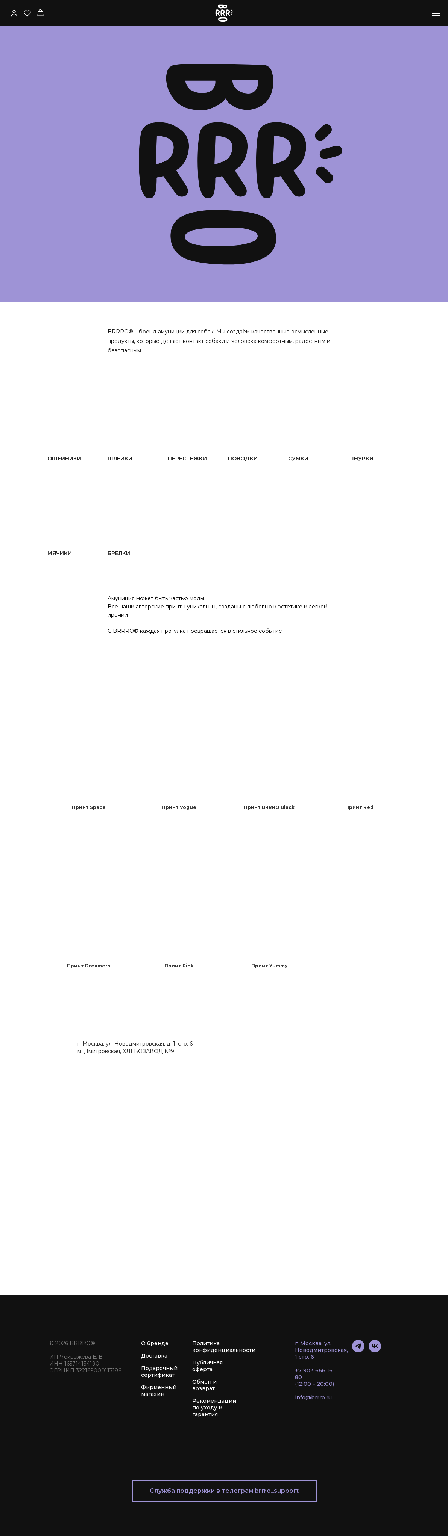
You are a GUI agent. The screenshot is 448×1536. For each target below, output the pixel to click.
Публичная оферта (207, 1366)
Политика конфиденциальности (223, 1346)
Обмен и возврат (204, 1385)
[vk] (375, 1350)
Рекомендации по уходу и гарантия (214, 1407)
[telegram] (358, 1350)
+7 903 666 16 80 (314, 1374)
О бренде (155, 1343)
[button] (14, 13)
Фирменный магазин (158, 1390)
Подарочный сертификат (159, 1371)
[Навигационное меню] (436, 13)
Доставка (154, 1355)
